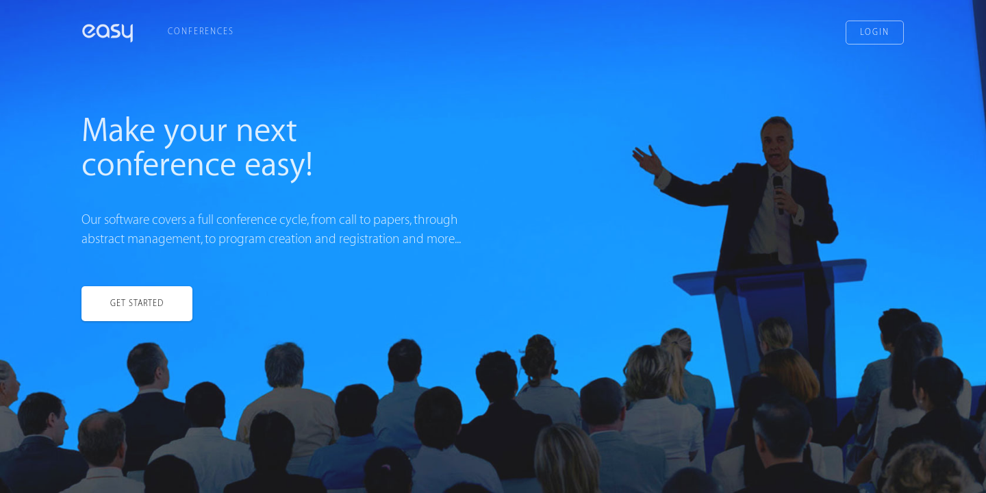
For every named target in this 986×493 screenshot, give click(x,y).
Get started (137, 303)
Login (874, 32)
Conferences (201, 31)
